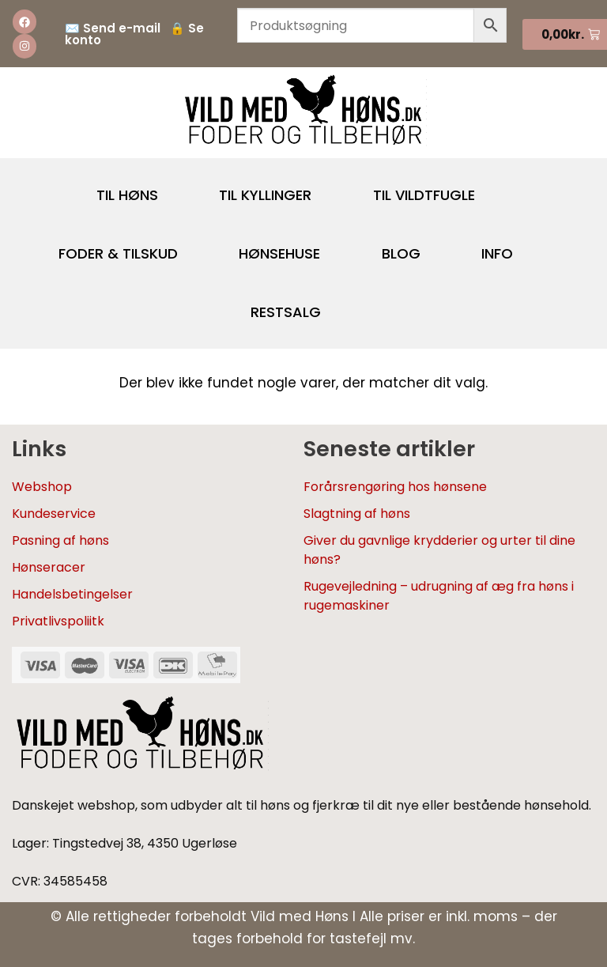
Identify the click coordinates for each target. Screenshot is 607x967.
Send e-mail (121, 28)
